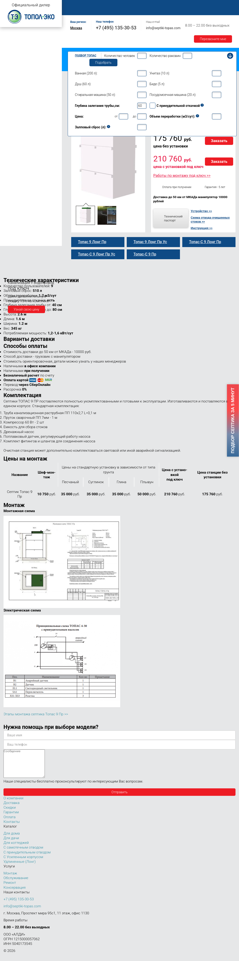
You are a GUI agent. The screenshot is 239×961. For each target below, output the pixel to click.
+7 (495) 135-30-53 (116, 28)
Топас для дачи (14, 64)
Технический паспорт (173, 218)
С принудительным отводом (27, 858)
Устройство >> (201, 211)
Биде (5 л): (157, 84)
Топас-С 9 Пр (18, 121)
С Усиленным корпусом (23, 862)
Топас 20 (11, 194)
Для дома (12, 839)
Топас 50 (11, 214)
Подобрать (103, 62)
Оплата (194, 5)
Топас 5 (10, 78)
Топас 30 (11, 201)
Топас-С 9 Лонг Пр (22, 141)
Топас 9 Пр (16, 116)
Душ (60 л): (83, 84)
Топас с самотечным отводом (25, 35)
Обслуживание (149, 5)
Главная (76, 5)
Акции (96, 10)
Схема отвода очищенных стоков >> (210, 220)
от (116, 116)
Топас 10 (11, 166)
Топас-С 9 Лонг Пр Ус (24, 161)
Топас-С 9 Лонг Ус (21, 151)
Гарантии (76, 10)
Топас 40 (11, 208)
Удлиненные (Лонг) (20, 867)
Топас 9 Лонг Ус (20, 146)
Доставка (215, 5)
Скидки (10, 813)
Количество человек (119, 56)
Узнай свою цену (26, 309)
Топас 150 (12, 242)
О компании (99, 5)
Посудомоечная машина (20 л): (173, 95)
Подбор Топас (85, 55)
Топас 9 (10, 106)
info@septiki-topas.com (163, 28)
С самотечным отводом (23, 853)
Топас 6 (10, 84)
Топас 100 (12, 236)
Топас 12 (11, 173)
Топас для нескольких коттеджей (27, 187)
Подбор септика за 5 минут (233, 421)
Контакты (118, 10)
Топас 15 (11, 180)
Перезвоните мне (213, 39)
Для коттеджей (16, 848)
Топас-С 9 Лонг (19, 131)
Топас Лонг (10, 57)
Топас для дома (14, 92)
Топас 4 (10, 71)
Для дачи (11, 844)
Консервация (15, 893)
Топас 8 (10, 99)
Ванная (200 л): (86, 73)
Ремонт (174, 5)
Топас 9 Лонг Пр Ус (22, 156)
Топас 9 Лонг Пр (20, 136)
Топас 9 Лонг (18, 126)
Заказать (219, 141)
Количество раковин (165, 56)
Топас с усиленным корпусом (24, 50)
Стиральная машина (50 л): (95, 95)
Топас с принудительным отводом (28, 43)
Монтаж (123, 5)
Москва (76, 28)
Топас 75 (11, 221)
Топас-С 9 (15, 111)
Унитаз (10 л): (160, 73)
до (134, 116)
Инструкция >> (201, 228)
